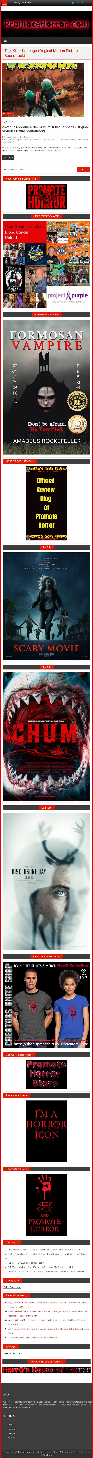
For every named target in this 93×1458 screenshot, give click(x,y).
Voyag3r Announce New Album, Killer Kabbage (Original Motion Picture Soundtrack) (45, 129)
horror (6, 140)
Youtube (11, 1438)
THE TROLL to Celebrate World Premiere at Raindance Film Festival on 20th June (42, 1267)
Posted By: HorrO (10, 137)
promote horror (63, 140)
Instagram (12, 1433)
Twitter (11, 1425)
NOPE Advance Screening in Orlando (41, 1338)
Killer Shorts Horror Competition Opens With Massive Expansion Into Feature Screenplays (46, 1272)
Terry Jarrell (13, 1303)
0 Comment (25, 137)
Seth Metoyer (13, 1329)
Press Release (8, 114)
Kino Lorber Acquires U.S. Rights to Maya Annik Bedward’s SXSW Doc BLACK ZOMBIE (44, 1250)
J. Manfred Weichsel (16, 1311)
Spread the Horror (75, 140)
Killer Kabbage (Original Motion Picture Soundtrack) (27, 140)
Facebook (12, 1429)
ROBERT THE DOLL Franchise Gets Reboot (26, 1263)
